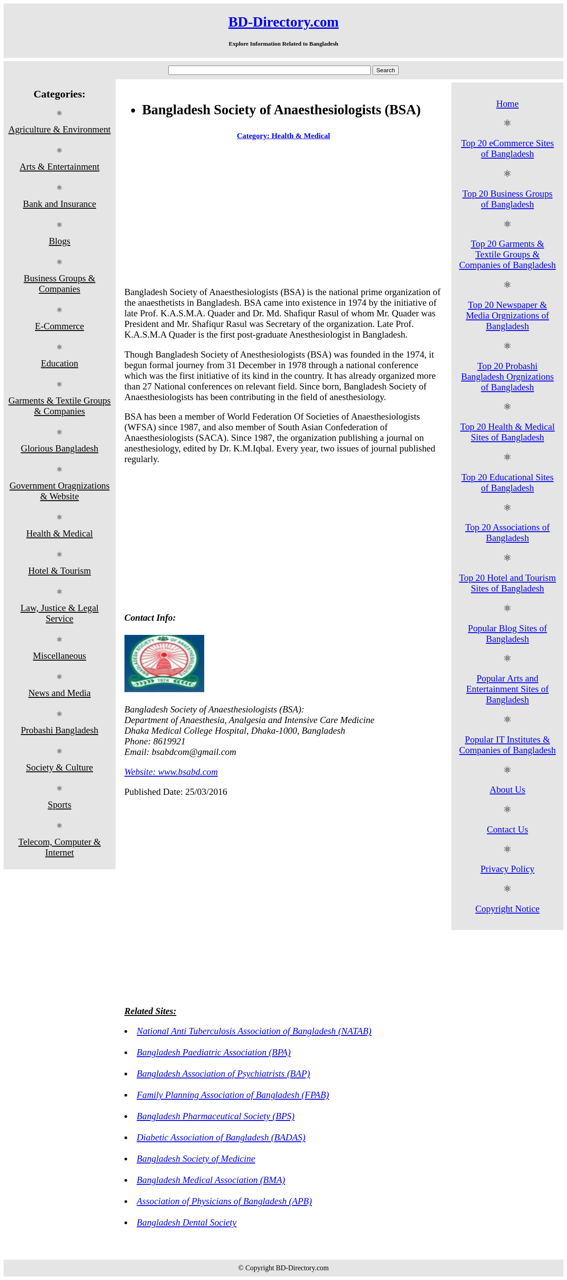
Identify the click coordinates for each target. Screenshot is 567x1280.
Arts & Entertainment (59, 166)
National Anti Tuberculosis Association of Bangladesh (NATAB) (254, 1031)
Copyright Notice (507, 908)
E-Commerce (59, 326)
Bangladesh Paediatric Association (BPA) (214, 1052)
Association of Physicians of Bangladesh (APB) (224, 1201)
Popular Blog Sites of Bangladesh (507, 633)
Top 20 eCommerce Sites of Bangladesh (507, 148)
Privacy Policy (508, 869)
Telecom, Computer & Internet (59, 846)
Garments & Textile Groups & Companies (59, 405)
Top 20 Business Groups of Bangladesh (507, 198)
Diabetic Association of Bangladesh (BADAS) (221, 1137)
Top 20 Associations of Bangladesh (507, 532)
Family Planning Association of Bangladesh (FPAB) (233, 1094)
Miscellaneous (59, 655)
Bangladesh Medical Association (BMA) (211, 1180)
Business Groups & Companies (60, 283)
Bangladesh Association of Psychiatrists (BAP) (223, 1073)
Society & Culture (59, 767)
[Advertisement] (283, 215)
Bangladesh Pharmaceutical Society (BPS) (216, 1116)
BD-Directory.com (283, 22)
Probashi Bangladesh (59, 730)
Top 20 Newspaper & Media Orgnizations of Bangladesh (507, 315)
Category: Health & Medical (283, 136)
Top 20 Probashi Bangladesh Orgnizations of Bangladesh (507, 376)
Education (59, 363)
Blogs (59, 241)
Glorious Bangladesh (59, 448)
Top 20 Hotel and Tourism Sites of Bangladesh (507, 582)
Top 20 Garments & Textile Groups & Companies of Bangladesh (507, 254)
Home (507, 103)
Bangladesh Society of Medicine (196, 1158)
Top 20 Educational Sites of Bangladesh (507, 482)
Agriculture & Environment (59, 129)
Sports (59, 804)
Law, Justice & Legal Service (59, 613)
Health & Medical (59, 533)
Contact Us (507, 829)
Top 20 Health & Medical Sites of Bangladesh (507, 431)
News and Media (59, 693)
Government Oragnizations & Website (59, 490)
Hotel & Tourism (59, 570)
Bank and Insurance (59, 203)
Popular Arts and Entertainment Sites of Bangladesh (507, 688)
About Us (507, 789)
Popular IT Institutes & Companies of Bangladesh (507, 744)
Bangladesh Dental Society (187, 1222)
